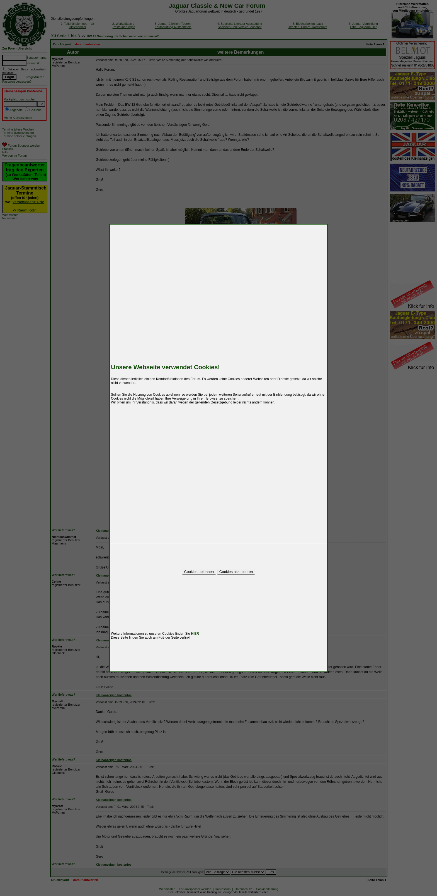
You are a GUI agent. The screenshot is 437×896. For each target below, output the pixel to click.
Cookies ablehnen (199, 572)
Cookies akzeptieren (236, 572)
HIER (195, 634)
